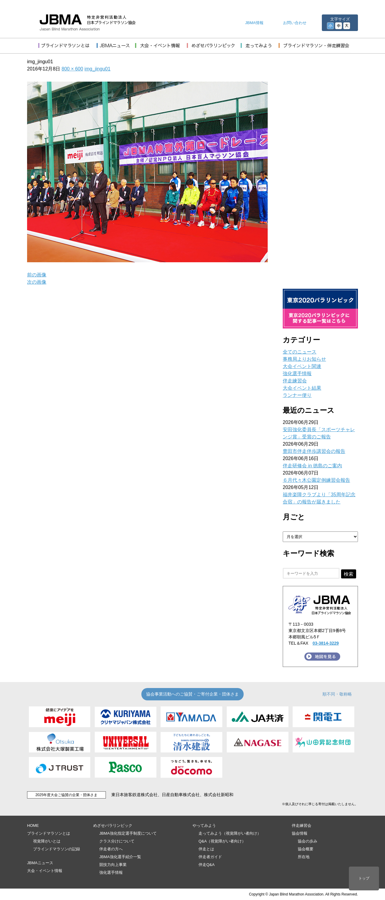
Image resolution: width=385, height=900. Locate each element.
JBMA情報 (254, 22)
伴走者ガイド (210, 857)
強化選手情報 (297, 373)
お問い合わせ (294, 22)
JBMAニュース (40, 863)
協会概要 (305, 849)
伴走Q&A (206, 864)
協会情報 (299, 833)
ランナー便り (297, 395)
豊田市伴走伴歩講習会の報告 (314, 451)
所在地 (304, 857)
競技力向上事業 (113, 864)
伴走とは (206, 849)
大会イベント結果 (302, 388)
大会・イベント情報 (44, 870)
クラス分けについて (116, 841)
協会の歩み (307, 841)
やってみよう (204, 825)
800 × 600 (72, 68)
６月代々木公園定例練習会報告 (316, 480)
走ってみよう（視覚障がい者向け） (230, 833)
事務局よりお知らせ (304, 359)
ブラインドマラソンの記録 (56, 849)
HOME (33, 825)
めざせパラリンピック (112, 825)
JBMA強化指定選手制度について (128, 833)
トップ (364, 878)
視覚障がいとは (46, 841)
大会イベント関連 (302, 366)
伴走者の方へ (111, 849)
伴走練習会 (295, 380)
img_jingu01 (97, 68)
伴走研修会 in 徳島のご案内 (312, 465)
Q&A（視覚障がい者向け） (222, 841)
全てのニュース (299, 351)
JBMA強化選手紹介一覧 (120, 857)
